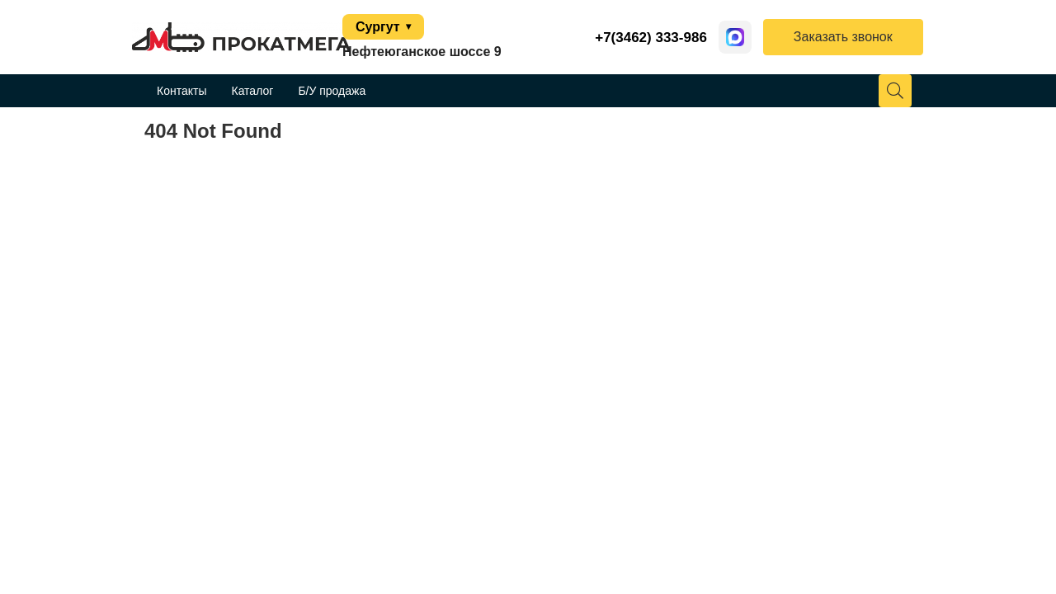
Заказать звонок (843, 37)
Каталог (252, 90)
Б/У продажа (331, 90)
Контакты (181, 90)
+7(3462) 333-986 (651, 38)
